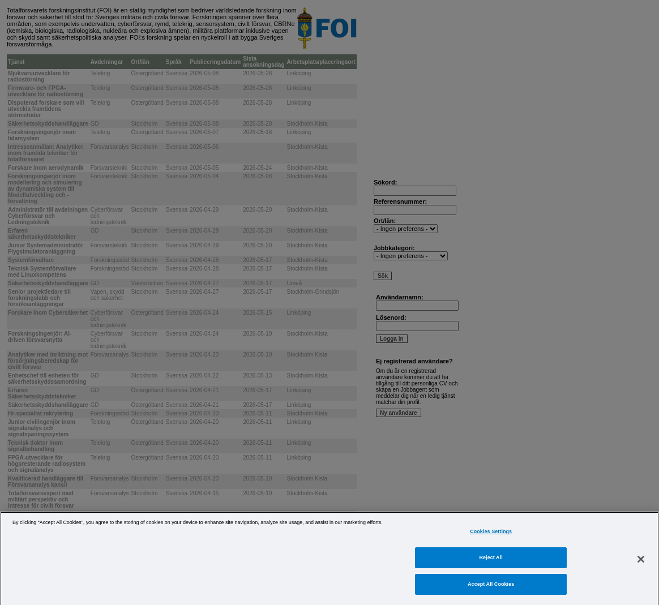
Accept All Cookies (491, 594)
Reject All (491, 567)
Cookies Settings (491, 542)
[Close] (640, 568)
